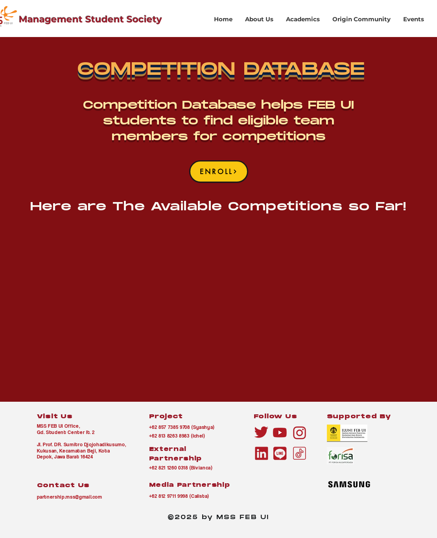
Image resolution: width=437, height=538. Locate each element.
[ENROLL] (218, 171)
